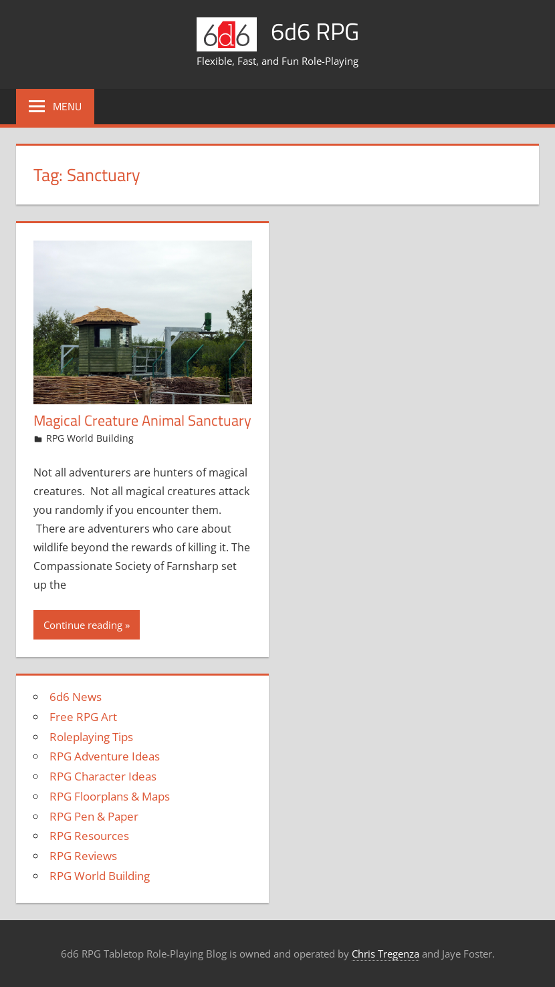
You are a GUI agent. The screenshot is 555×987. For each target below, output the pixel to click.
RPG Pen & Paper (93, 816)
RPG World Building (90, 438)
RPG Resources (89, 835)
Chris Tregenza (385, 953)
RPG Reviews (83, 855)
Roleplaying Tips (91, 736)
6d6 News (75, 696)
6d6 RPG (315, 31)
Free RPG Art (83, 716)
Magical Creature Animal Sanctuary (142, 420)
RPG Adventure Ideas (104, 756)
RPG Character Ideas (102, 776)
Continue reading (82, 624)
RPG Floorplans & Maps (109, 796)
